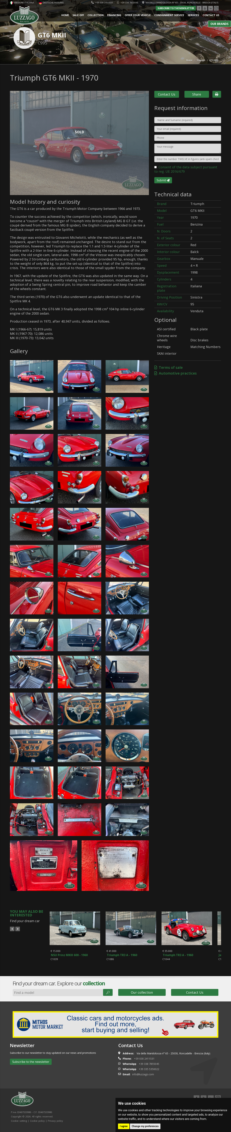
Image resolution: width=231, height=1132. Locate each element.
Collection (96, 15)
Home (65, 15)
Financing (114, 15)
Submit (163, 180)
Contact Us (166, 94)
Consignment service (169, 15)
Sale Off (78, 15)
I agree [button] (124, 1126)
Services (193, 15)
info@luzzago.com (143, 1078)
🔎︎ (108, 996)
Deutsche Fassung (51, 2)
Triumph (201, 60)
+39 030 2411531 (102, 2)
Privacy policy (55, 1124)
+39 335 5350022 (149, 1072)
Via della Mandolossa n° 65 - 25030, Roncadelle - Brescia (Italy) (180, 2)
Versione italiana (22, 2)
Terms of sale (168, 367)
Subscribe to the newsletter (176, 8)
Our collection (142, 996)
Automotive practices (175, 373)
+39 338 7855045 (127, 2)
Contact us (211, 15)
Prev (12, 929)
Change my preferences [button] (145, 1126)
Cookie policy (37, 1124)
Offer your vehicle (138, 15)
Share (196, 94)
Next (17, 929)
